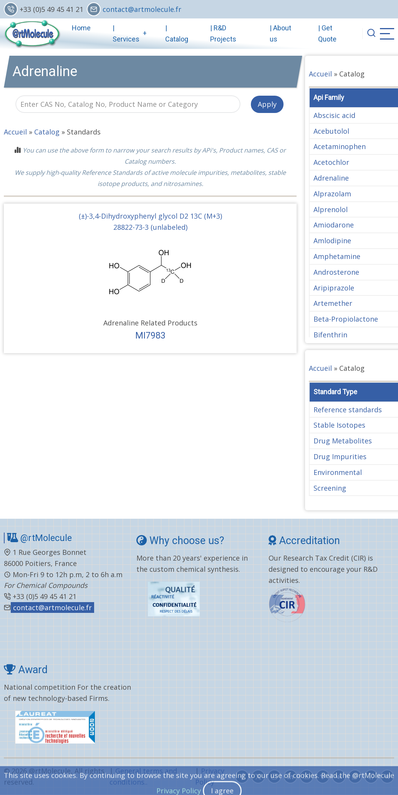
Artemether (332, 303)
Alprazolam (332, 193)
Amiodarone (333, 224)
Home (81, 28)
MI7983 (150, 335)
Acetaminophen (339, 146)
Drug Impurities (339, 456)
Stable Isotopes (339, 425)
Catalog (47, 131)
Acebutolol (331, 131)
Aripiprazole (333, 287)
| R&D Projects (223, 33)
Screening (329, 488)
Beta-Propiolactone (345, 319)
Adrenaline (331, 178)
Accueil (15, 131)
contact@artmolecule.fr (142, 9)
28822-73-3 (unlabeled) (150, 227)
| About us (280, 33)
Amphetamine (336, 256)
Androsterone (336, 272)
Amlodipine (332, 240)
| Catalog (176, 33)
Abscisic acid (334, 115)
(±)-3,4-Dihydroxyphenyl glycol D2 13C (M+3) (150, 216)
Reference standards (347, 409)
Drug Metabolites (342, 440)
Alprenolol (330, 209)
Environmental (337, 472)
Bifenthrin (330, 334)
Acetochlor (331, 162)
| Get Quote (327, 33)
